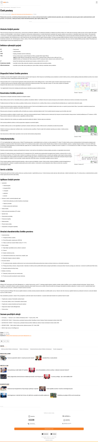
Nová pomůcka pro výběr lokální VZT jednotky (18, 370)
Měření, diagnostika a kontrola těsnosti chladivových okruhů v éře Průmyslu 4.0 (25, 376)
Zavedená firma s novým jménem (49, 358)
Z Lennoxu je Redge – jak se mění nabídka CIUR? (61, 376)
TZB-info (1, 7)
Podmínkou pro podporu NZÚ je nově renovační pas (68, 395)
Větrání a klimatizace (7, 7)
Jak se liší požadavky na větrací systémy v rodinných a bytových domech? (52, 370)
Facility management (57, 349)
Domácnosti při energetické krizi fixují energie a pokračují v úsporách (23, 388)
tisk (1, 341)
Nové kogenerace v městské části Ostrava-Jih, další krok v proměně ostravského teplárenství (28, 395)
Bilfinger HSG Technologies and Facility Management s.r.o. (22, 14)
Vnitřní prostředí (13, 7)
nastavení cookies (49, 440)
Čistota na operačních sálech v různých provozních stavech (21, 358)
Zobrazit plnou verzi (49, 428)
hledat (8, 341)
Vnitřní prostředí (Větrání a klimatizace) (9, 349)
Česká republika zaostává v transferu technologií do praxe (60, 388)
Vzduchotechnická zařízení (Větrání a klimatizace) (41, 349)
